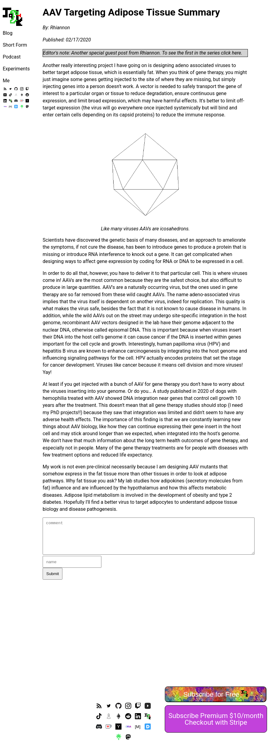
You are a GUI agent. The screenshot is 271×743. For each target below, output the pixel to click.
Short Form (15, 45)
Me (6, 81)
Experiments (16, 69)
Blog (7, 33)
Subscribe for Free (215, 694)
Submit (52, 573)
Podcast (12, 57)
